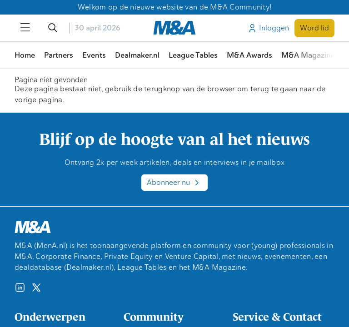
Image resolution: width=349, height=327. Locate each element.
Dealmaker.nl (137, 55)
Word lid (314, 28)
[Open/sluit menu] (25, 28)
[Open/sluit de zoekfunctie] (53, 28)
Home (25, 55)
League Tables (193, 55)
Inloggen (268, 28)
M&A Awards (249, 55)
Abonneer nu (174, 183)
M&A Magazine (308, 55)
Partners (58, 55)
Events (94, 55)
